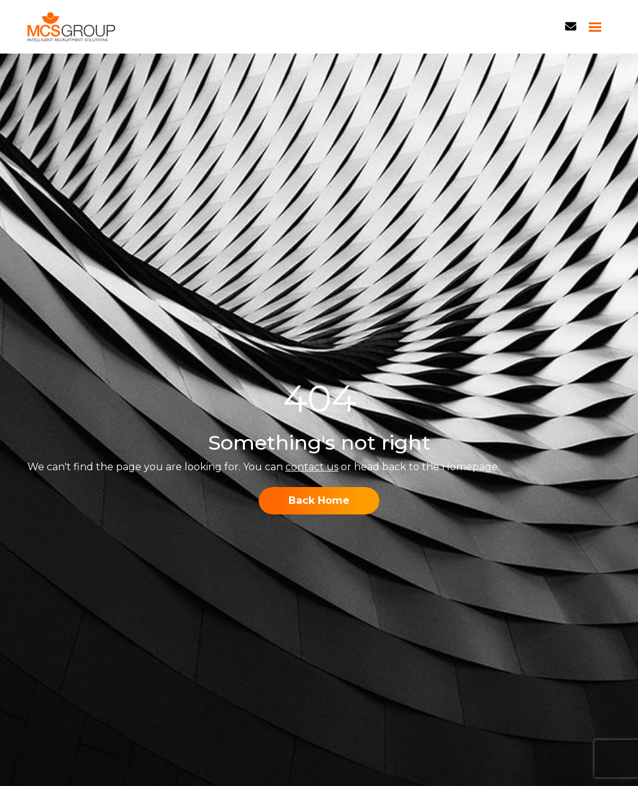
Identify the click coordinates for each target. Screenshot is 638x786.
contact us (311, 467)
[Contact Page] (570, 27)
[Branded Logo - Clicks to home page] (71, 27)
